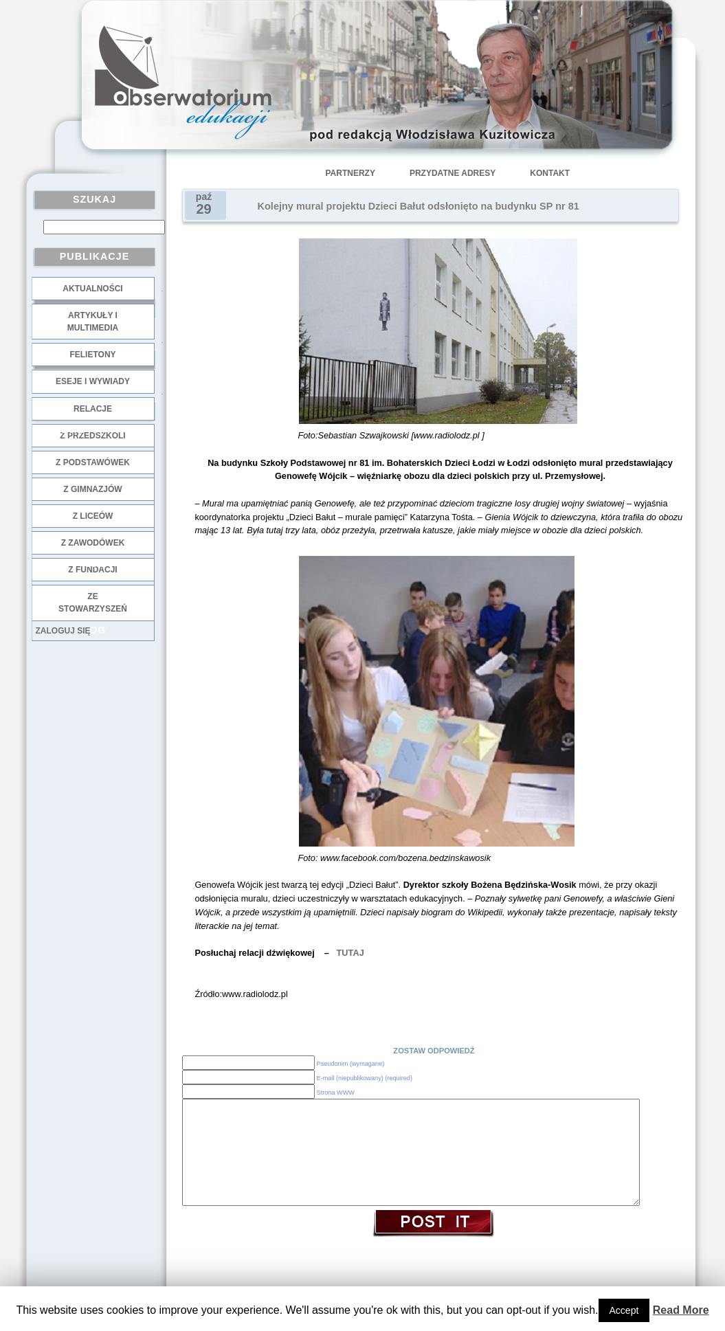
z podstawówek (93, 462)
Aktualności (92, 288)
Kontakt (550, 173)
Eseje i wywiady (93, 381)
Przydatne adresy (452, 173)
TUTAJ (348, 953)
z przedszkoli (92, 435)
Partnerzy (350, 173)
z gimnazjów (92, 489)
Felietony (92, 354)
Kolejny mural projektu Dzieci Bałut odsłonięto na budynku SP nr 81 (418, 206)
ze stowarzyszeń (92, 603)
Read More (681, 1310)
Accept (624, 1310)
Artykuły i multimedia (92, 322)
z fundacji (92, 569)
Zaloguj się (63, 631)
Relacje (93, 409)
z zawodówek (93, 543)
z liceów (93, 516)
